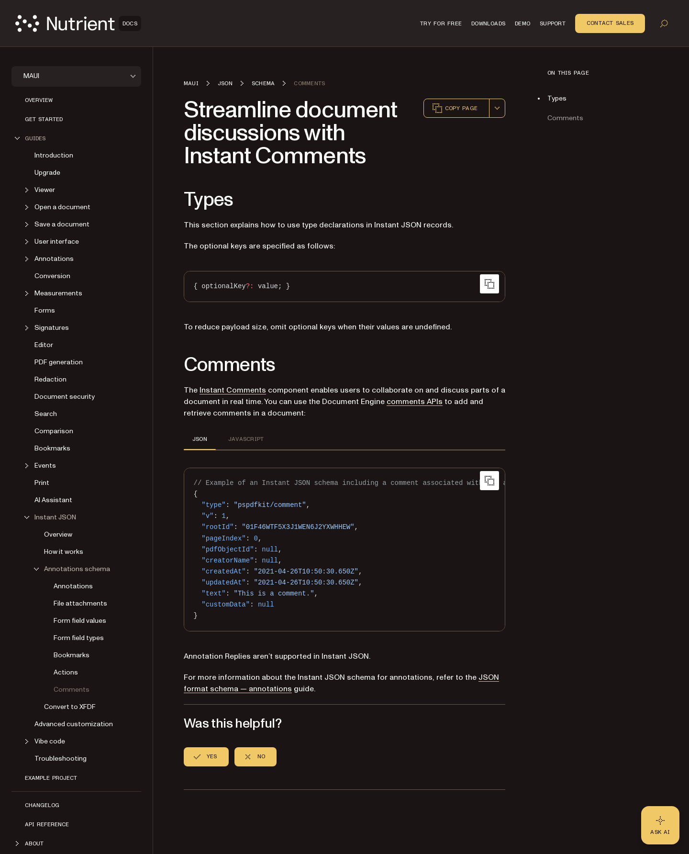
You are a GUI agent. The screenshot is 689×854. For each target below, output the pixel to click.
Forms (44, 310)
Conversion (52, 276)
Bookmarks (52, 448)
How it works (63, 551)
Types (557, 98)
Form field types (79, 637)
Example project (51, 778)
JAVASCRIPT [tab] (246, 439)
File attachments (80, 603)
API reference (47, 824)
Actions (66, 672)
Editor (43, 344)
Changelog (42, 805)
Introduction (53, 155)
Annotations (73, 586)
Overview (39, 100)
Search (45, 413)
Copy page (455, 108)
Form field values (80, 620)
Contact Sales (610, 23)
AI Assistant (53, 500)
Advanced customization (73, 724)
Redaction (50, 379)
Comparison (53, 431)
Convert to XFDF (70, 706)
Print (41, 482)
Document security (64, 396)
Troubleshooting (60, 758)
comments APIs (415, 401)
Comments (71, 689)
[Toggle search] (664, 23)
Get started (44, 119)
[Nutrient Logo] (78, 23)
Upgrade (47, 172)
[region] (344, 549)
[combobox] (497, 108)
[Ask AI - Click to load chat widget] (660, 825)
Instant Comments (233, 390)
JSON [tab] (199, 439)
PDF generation (58, 362)
